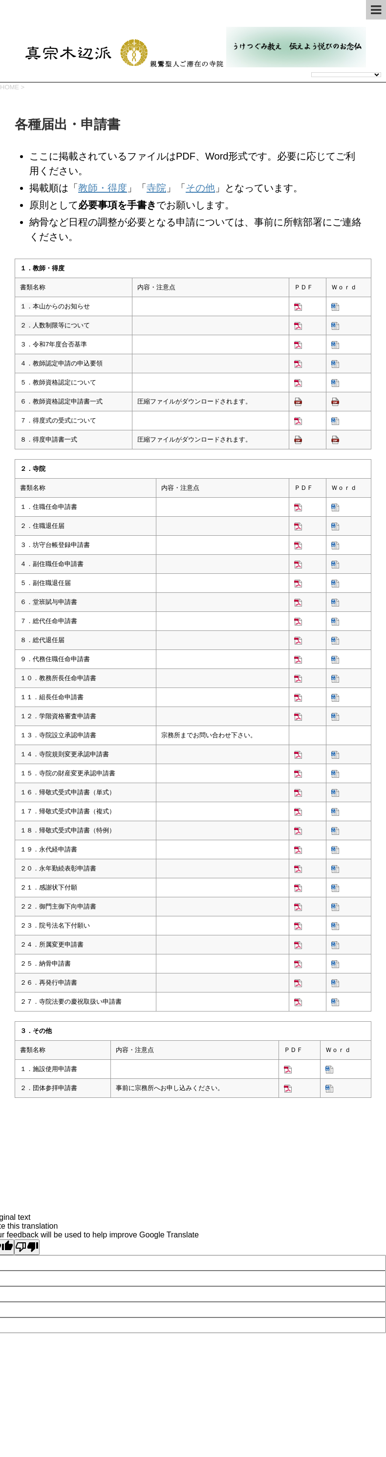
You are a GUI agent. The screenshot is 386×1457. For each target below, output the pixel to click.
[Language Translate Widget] (346, 74)
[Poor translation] (27, 1247)
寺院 (156, 187)
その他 (200, 187)
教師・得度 (102, 187)
